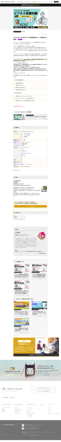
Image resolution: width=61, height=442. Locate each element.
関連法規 (23, 31)
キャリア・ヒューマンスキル (17, 31)
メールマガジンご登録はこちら (30, 206)
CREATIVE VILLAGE (30, 5)
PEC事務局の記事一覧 (42, 254)
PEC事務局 (17, 233)
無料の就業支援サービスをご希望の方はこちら (36, 356)
